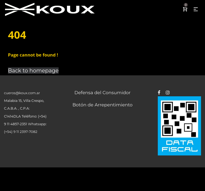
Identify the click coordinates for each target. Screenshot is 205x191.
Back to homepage (33, 70)
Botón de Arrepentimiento (102, 104)
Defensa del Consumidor (103, 92)
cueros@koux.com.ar (22, 93)
